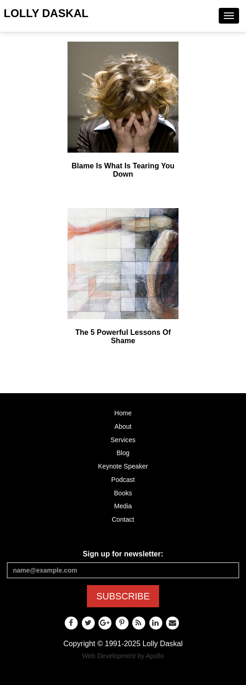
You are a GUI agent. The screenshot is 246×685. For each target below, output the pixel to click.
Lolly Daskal (46, 13)
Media (123, 506)
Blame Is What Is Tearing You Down (123, 170)
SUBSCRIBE (123, 596)
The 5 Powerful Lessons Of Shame (123, 336)
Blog (123, 453)
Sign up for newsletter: (123, 554)
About (123, 426)
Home (123, 413)
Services (123, 440)
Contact (123, 519)
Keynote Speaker (123, 466)
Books (123, 493)
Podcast (123, 479)
